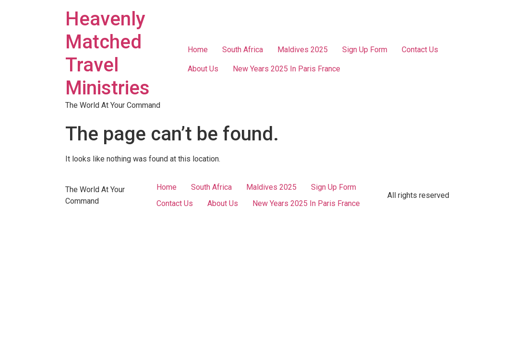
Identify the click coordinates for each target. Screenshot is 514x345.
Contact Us (420, 49)
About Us (203, 68)
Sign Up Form (364, 49)
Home (198, 49)
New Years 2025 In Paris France (286, 68)
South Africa (242, 49)
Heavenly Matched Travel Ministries (107, 53)
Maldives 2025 (302, 49)
